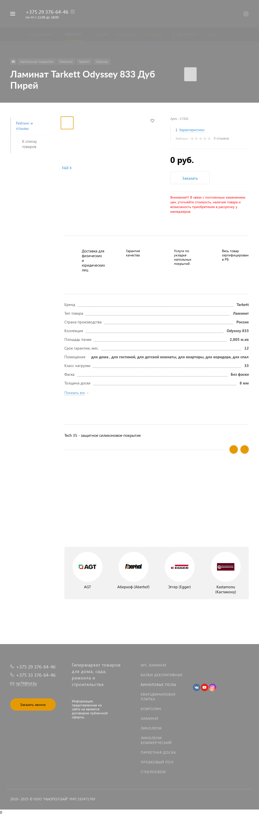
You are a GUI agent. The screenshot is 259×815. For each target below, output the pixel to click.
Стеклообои (153, 771)
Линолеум (151, 728)
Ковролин (151, 708)
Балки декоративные (162, 674)
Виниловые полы (158, 684)
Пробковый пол (157, 762)
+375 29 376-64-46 (47, 11)
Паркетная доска (158, 752)
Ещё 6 (67, 168)
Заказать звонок (33, 704)
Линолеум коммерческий (156, 740)
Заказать (190, 178)
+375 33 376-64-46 (35, 675)
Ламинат (150, 718)
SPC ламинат (154, 665)
